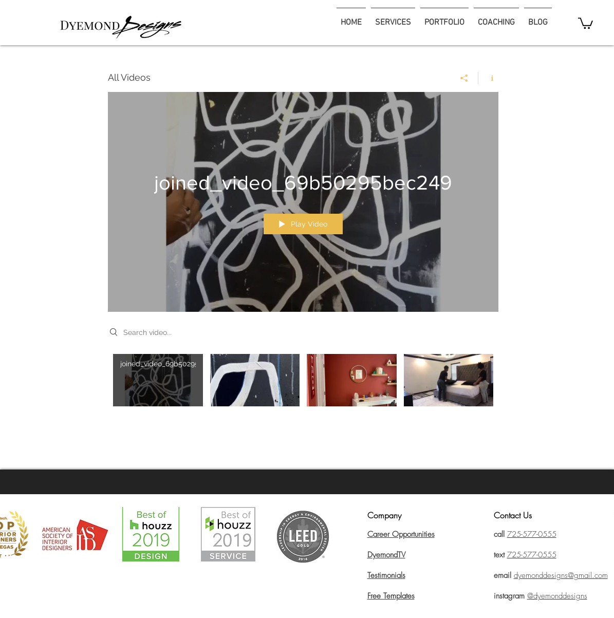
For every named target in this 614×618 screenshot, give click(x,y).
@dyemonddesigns (557, 596)
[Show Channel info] (488, 78)
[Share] (464, 78)
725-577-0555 (531, 555)
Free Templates (391, 596)
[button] (585, 22)
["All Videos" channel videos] (303, 387)
